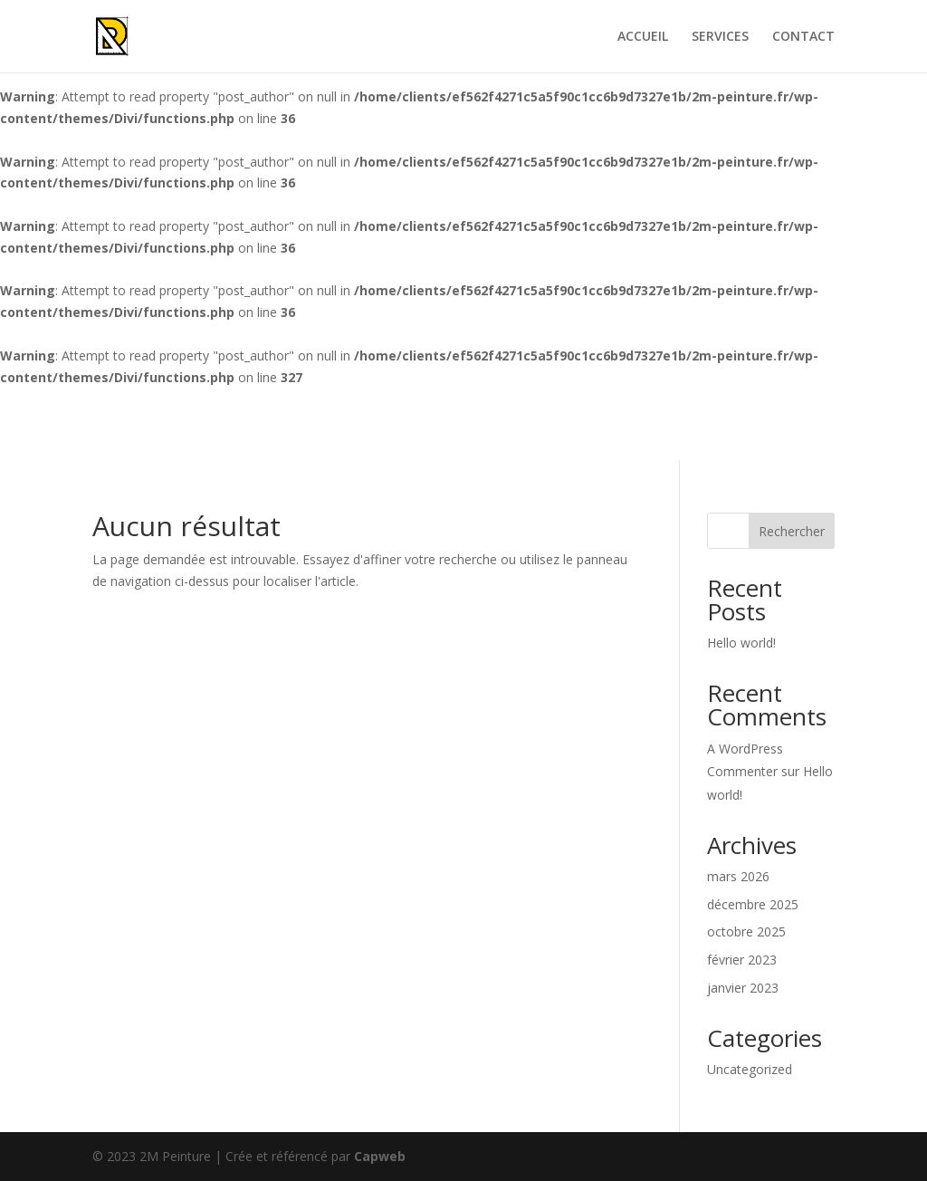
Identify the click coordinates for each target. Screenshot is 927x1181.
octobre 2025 (746, 931)
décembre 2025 (752, 904)
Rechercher (792, 531)
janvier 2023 (743, 987)
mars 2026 (738, 876)
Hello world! (741, 642)
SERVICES (720, 37)
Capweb (380, 1156)
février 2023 (742, 959)
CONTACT (803, 37)
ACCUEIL (642, 37)
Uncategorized (749, 1069)
